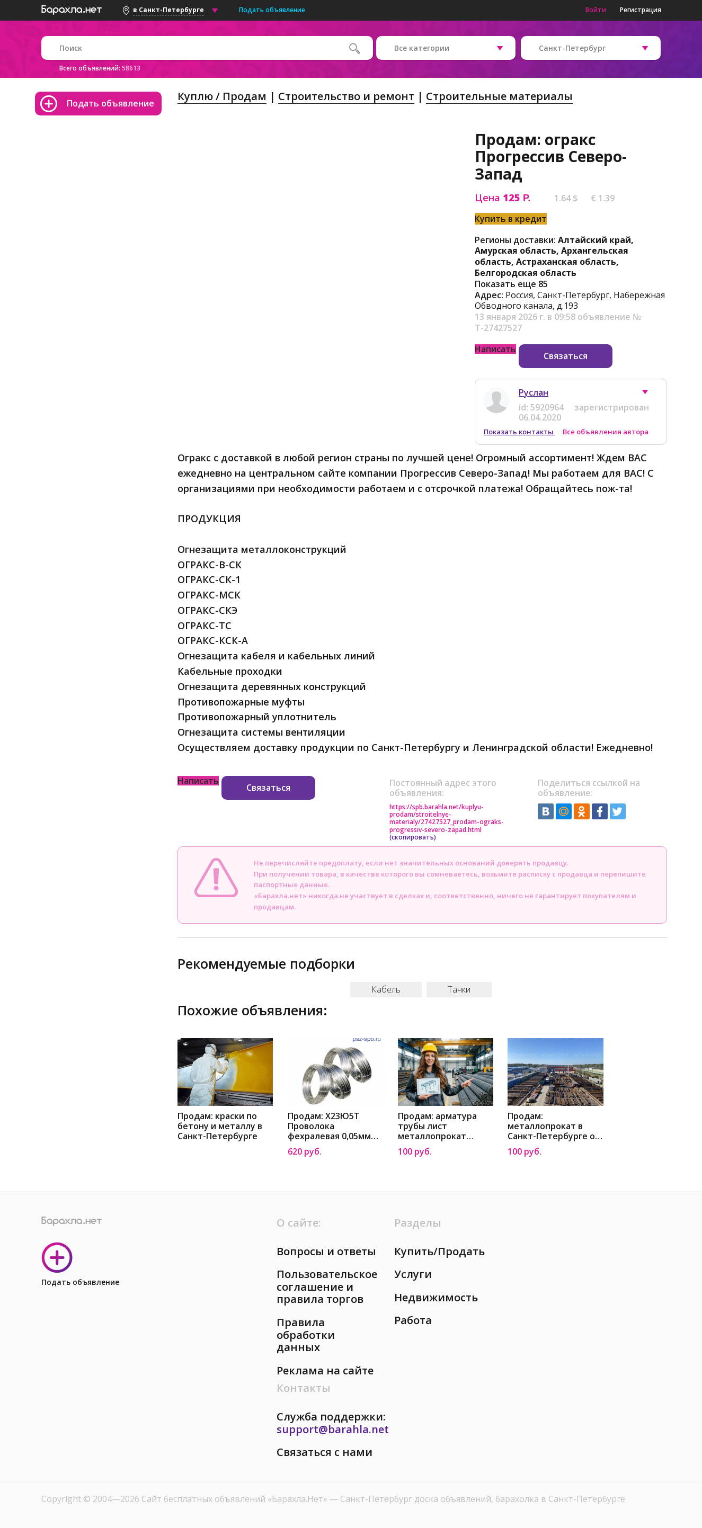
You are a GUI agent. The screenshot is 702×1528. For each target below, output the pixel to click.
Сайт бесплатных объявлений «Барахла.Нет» (235, 1499)
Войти (595, 9)
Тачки (459, 989)
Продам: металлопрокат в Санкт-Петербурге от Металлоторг (554, 1126)
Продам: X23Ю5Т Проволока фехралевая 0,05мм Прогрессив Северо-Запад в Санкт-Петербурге (331, 1126)
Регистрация (640, 9)
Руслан (533, 392)
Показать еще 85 (511, 284)
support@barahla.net (333, 1429)
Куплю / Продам (221, 96)
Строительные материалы (499, 96)
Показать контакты (519, 431)
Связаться (566, 356)
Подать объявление (272, 9)
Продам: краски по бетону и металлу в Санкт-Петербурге (219, 1126)
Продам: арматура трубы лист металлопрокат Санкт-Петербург (437, 1126)
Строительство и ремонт (346, 96)
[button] (650, 394)
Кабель (386, 989)
